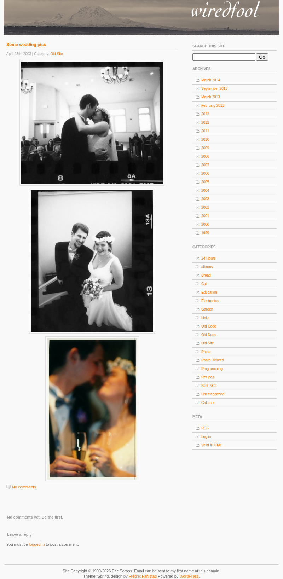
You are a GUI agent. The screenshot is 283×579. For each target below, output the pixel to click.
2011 (205, 131)
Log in (206, 437)
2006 (205, 173)
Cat (204, 284)
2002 (205, 207)
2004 (205, 190)
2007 (205, 165)
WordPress (188, 576)
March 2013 (210, 97)
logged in (37, 544)
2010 (205, 139)
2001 (205, 216)
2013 (205, 114)
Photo (205, 352)
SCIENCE (209, 386)
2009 (205, 148)
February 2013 (212, 106)
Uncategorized (212, 394)
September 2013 (214, 89)
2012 (205, 123)
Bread (206, 275)
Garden (207, 309)
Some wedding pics (26, 44)
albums (207, 267)
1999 (205, 233)
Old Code (208, 326)
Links (205, 318)
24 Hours (208, 258)
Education (209, 292)
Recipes (207, 377)
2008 (205, 156)
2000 (205, 224)
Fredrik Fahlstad (143, 576)
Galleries (208, 403)
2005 (205, 182)
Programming (212, 369)
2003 (205, 199)
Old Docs (208, 335)
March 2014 (210, 80)
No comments (24, 487)
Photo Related (212, 360)
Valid (211, 445)
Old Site (56, 54)
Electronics (210, 301)
